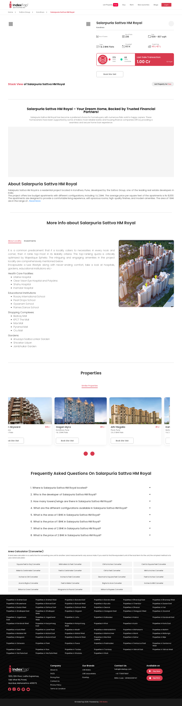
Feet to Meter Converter (70, 583)
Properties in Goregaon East (105, 611)
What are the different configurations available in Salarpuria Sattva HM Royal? (79, 508)
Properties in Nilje (159, 637)
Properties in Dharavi (131, 607)
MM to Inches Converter (153, 570)
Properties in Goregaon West (134, 611)
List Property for (162, 84)
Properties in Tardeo (73, 649)
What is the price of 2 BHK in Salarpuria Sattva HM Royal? (66, 535)
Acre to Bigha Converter (28, 583)
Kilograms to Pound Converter (70, 589)
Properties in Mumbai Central (102, 638)
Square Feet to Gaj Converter (28, 564)
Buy (124, 5)
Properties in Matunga (161, 633)
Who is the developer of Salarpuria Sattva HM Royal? (64, 494)
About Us (54, 670)
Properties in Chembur (132, 603)
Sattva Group (24, 12)
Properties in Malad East (45, 633)
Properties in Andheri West (46, 600)
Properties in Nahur (130, 637)
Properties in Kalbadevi (103, 617)
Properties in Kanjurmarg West (75, 624)
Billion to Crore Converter (28, 589)
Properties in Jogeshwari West (45, 618)
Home (10, 12)
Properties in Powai (72, 643)
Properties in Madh (72, 629)
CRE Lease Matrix (89, 673)
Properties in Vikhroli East (133, 649)
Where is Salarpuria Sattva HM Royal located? (59, 487)
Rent (131, 5)
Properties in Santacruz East (134, 643)
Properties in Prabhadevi (104, 643)
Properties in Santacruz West (162, 644)
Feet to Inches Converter (153, 577)
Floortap (85, 677)
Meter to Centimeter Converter (28, 570)
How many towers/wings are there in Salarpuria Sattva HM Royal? (71, 501)
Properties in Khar (101, 623)
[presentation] (11, 24)
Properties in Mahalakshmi (105, 629)
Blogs (156, 5)
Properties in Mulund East (46, 637)
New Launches (143, 5)
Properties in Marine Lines (104, 633)
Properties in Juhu (72, 617)
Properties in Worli (101, 653)
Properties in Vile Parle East (17, 653)
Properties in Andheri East (16, 600)
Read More (35, 201)
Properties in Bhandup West (164, 600)
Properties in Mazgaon (15, 637)
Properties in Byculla (102, 603)
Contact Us (55, 681)
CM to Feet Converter (112, 570)
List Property (110, 4)
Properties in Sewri (13, 649)
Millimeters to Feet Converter (70, 564)
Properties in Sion (42, 649)
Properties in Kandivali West (17, 623)
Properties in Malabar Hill (16, 633)
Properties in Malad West (75, 633)
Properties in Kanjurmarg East (46, 624)
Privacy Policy (55, 685)
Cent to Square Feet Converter (154, 564)
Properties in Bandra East (75, 600)
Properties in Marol (130, 633)
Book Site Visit (110, 74)
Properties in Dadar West (16, 607)
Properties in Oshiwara (15, 643)
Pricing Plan (55, 677)
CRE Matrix (86, 670)
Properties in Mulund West (75, 637)
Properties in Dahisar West (75, 607)
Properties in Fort (159, 607)
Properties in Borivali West (75, 603)
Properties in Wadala (73, 653)
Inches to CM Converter (28, 577)
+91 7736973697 (122, 673)
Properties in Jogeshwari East (16, 618)
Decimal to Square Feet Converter (112, 577)
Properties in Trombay (103, 649)
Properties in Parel (43, 643)
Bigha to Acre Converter (112, 583)
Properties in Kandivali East (163, 617)
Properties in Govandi (161, 611)
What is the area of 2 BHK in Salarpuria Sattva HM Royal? (66, 528)
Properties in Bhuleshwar (16, 603)
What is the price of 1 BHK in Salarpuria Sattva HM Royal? (66, 521)
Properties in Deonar (102, 607)
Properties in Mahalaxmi (133, 629)
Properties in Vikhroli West (163, 649)
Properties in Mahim (160, 629)
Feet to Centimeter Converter (70, 570)
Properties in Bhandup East (134, 600)
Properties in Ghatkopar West (45, 612)
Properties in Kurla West (15, 629)
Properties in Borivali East (46, 603)
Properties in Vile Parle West (46, 653)
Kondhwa (40, 12)
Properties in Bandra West (104, 600)
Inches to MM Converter (153, 583)
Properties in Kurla (130, 623)
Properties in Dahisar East (46, 607)
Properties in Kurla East (162, 623)
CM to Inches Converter (111, 564)
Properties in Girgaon (73, 611)
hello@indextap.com (122, 669)
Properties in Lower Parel (45, 629)
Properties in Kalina (131, 617)
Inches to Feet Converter (70, 577)
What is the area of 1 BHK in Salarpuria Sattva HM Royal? (65, 515)
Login (166, 5)
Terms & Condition (58, 688)
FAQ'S (52, 673)
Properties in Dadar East (162, 603)
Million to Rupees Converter (112, 589)
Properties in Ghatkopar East (17, 611)
